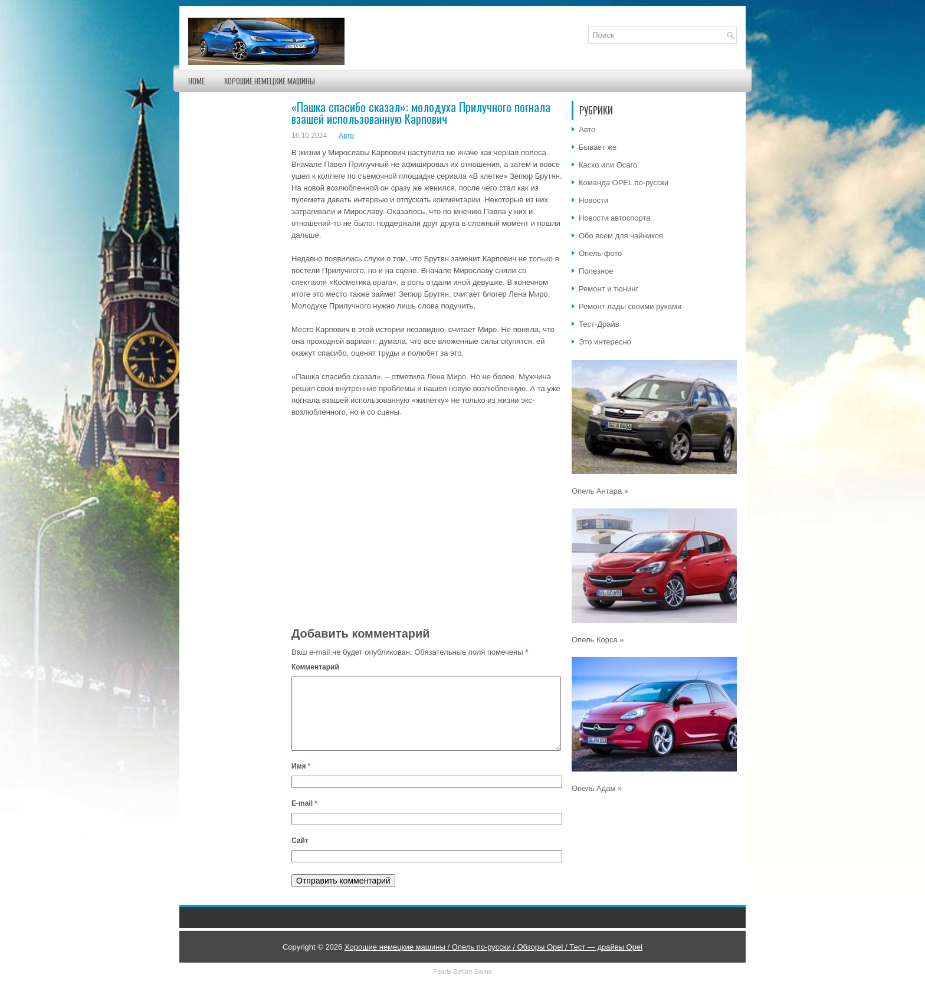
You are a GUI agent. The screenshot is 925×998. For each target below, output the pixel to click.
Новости (593, 200)
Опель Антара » (600, 491)
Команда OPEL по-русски (623, 182)
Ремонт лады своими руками (630, 306)
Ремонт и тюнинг (608, 288)
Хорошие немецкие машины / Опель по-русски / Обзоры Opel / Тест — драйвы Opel (493, 961)
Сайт (300, 855)
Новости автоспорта (615, 218)
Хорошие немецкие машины (269, 81)
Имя (301, 780)
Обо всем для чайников (621, 235)
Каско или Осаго (608, 164)
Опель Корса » (598, 639)
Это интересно (605, 341)
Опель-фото (600, 253)
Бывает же (597, 147)
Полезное (596, 271)
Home (196, 81)
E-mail (304, 817)
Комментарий (315, 667)
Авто (346, 136)
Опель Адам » (597, 788)
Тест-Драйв (599, 324)
